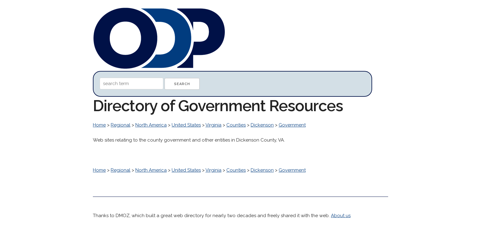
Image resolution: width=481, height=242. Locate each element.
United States (186, 125)
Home (99, 125)
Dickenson (262, 125)
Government (292, 125)
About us (341, 215)
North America (151, 125)
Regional (120, 125)
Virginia (213, 125)
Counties (236, 125)
